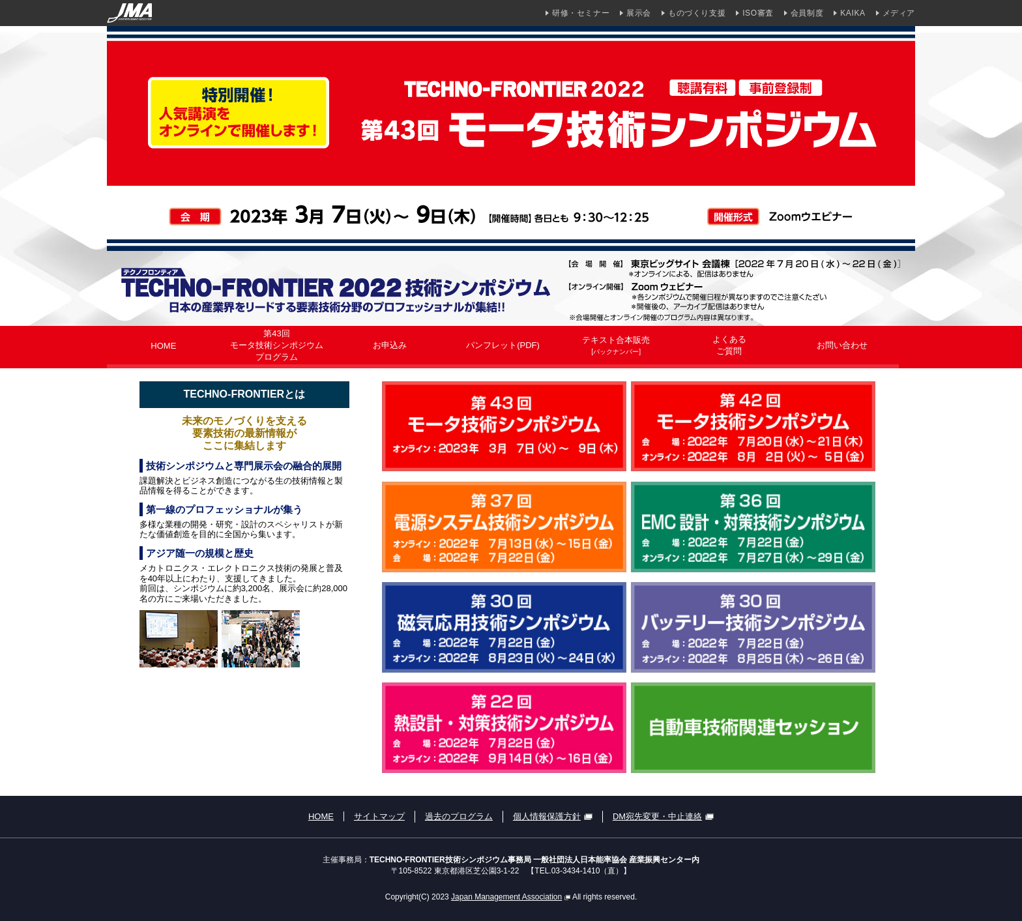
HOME (321, 816)
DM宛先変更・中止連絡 (663, 816)
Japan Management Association (510, 896)
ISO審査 (758, 13)
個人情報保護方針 (552, 816)
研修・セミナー (580, 13)
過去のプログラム (459, 816)
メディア (899, 13)
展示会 (638, 13)
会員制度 (807, 13)
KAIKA (852, 13)
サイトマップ (379, 816)
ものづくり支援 (696, 13)
